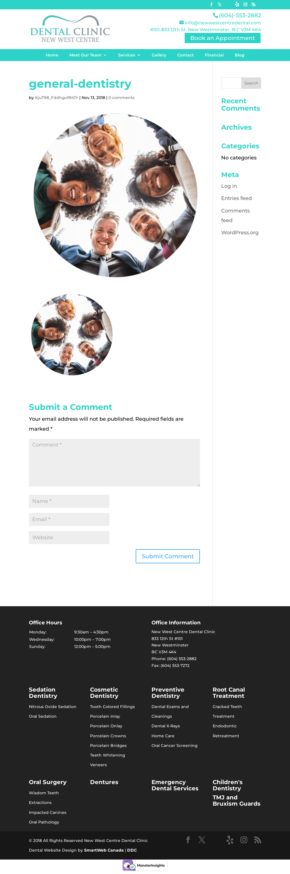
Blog (239, 55)
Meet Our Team (85, 55)
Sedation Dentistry (43, 692)
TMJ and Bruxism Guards (237, 800)
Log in (229, 186)
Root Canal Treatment (229, 692)
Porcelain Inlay (105, 716)
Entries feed (236, 198)
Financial (214, 55)
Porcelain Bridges (108, 745)
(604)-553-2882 (240, 15)
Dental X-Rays (166, 725)
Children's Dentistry (228, 785)
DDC (132, 850)
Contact (185, 55)
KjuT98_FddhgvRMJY (56, 97)
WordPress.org (240, 232)
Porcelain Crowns (108, 735)
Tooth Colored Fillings (112, 706)
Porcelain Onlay (106, 725)
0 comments (121, 97)
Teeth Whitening (107, 755)
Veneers (98, 764)
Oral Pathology (44, 822)
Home (52, 55)
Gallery (159, 55)
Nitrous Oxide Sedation (52, 706)
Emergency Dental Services (175, 785)
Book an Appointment (222, 38)
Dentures (104, 782)
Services (126, 55)
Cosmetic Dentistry (104, 692)
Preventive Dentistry (168, 692)
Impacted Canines (47, 812)
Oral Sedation (43, 716)
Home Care (163, 735)
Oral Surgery (48, 782)
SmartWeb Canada (104, 850)
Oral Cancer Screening (175, 745)
